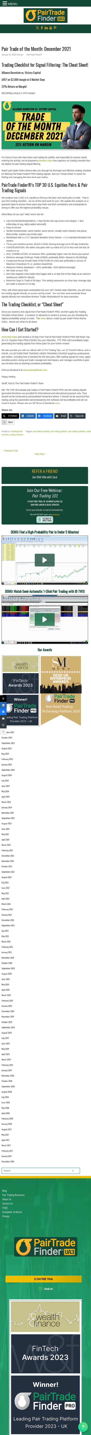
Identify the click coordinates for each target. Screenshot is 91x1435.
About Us (6, 1199)
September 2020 (8, 968)
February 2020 (7, 1000)
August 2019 (7, 1032)
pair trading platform (59, 431)
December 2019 (8, 1011)
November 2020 (8, 957)
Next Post (41, 454)
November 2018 (8, 1075)
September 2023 (8, 818)
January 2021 (7, 952)
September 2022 (8, 871)
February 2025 (7, 759)
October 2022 (7, 866)
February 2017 (7, 1150)
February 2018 (7, 1118)
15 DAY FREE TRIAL (43, 1279)
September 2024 (8, 769)
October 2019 (7, 1022)
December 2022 (8, 855)
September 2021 (8, 925)
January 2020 (7, 1006)
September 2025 (8, 743)
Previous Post (10, 450)
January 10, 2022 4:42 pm (12, 55)
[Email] (61, 416)
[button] (45, 560)
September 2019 (8, 1027)
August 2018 (7, 1091)
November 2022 (8, 861)
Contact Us (7, 1203)
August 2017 (7, 1129)
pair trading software (77, 431)
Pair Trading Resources (13, 1195)
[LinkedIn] (28, 416)
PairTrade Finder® (34, 55)
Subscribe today (9, 337)
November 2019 (8, 1016)
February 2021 (7, 947)
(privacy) (56, 514)
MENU (12, 4)
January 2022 (7, 914)
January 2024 (7, 807)
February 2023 (7, 850)
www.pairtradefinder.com (35, 370)
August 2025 (7, 748)
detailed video (45, 160)
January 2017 (7, 1156)
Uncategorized (16, 431)
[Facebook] (45, 416)
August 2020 (7, 973)
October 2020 (7, 963)
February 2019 (7, 1065)
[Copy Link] (77, 416)
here (57, 403)
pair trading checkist (41, 431)
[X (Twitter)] (10, 416)
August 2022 (7, 877)
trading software (16, 435)
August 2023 (7, 823)
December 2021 (8, 920)
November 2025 (8, 732)
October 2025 (7, 737)
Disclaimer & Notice (12, 1212)
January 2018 (7, 1124)
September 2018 (8, 1086)
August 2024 (7, 775)
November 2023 (8, 812)
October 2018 (7, 1081)
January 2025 (7, 764)
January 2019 (7, 1070)
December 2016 (8, 1161)
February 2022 (7, 909)
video (43, 318)
